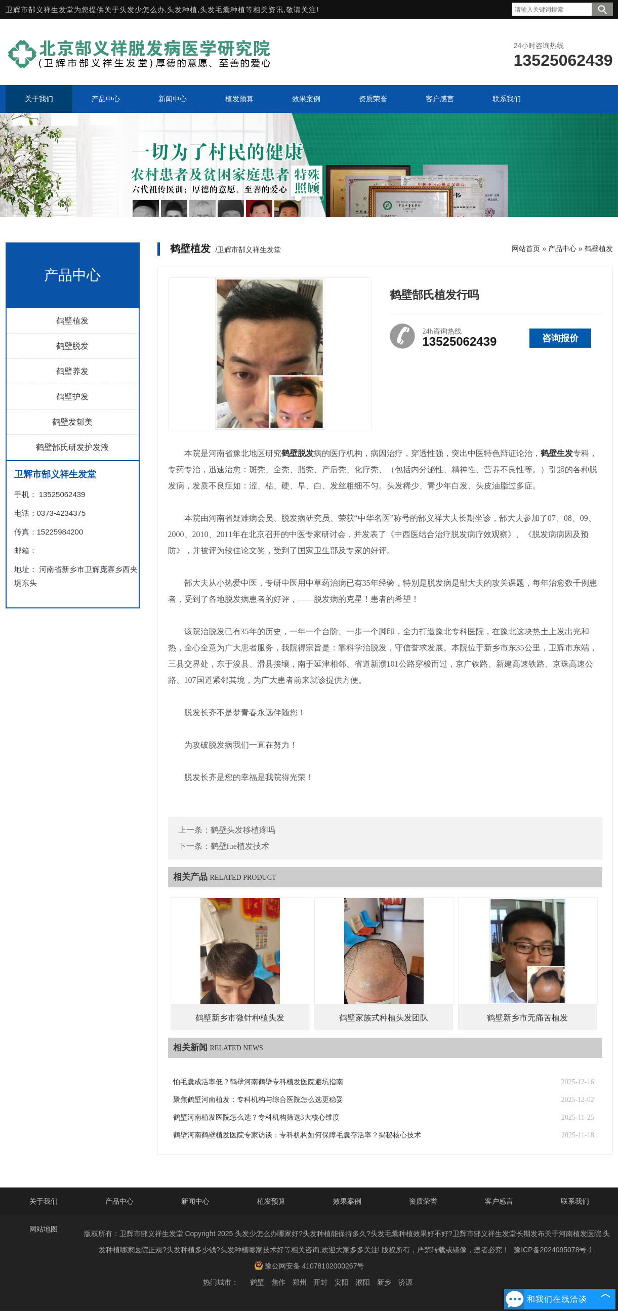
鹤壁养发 (72, 371)
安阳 (342, 1282)
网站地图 (43, 1229)
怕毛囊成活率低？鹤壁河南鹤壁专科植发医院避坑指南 (258, 1082)
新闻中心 (195, 1201)
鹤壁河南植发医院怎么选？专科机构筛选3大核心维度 (256, 1117)
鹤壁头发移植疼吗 (243, 830)
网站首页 (526, 248)
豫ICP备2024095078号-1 (553, 1250)
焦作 (278, 1282)
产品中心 (562, 248)
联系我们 (575, 1201)
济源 (405, 1282)
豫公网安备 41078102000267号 (309, 1265)
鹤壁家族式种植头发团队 (383, 1017)
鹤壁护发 (72, 396)
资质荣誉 (423, 1201)
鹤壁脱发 (72, 346)
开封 (320, 1282)
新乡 (384, 1282)
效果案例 (347, 1201)
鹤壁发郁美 (72, 422)
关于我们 (43, 1201)
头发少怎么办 (142, 10)
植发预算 (271, 1201)
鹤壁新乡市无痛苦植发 (527, 1017)
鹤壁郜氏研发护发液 (72, 447)
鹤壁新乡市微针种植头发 (239, 1017)
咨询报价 (560, 338)
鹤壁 (257, 1282)
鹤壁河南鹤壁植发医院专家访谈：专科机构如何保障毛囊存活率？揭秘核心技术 (297, 1135)
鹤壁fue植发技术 (240, 846)
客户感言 (499, 1201)
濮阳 (363, 1282)
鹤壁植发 (72, 320)
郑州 (300, 1282)
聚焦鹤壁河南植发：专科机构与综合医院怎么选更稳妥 (258, 1099)
